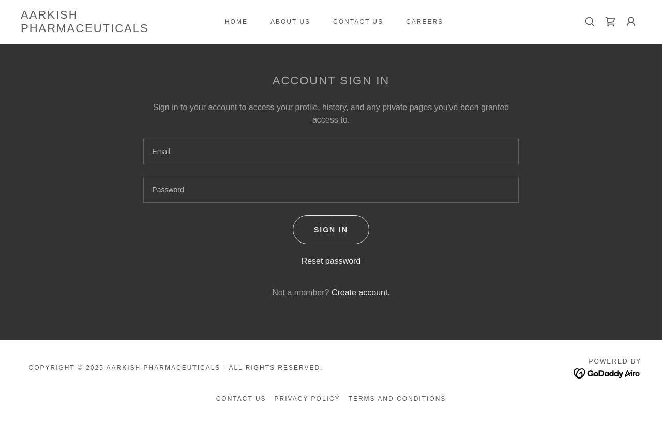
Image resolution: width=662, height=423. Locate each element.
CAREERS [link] (424, 21)
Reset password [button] (331, 260)
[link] (105, 29)
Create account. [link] (361, 292)
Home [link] (236, 21)
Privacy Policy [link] (307, 398)
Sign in (331, 229)
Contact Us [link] (358, 21)
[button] (631, 21)
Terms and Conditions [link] (397, 398)
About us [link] (290, 21)
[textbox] (330, 151)
